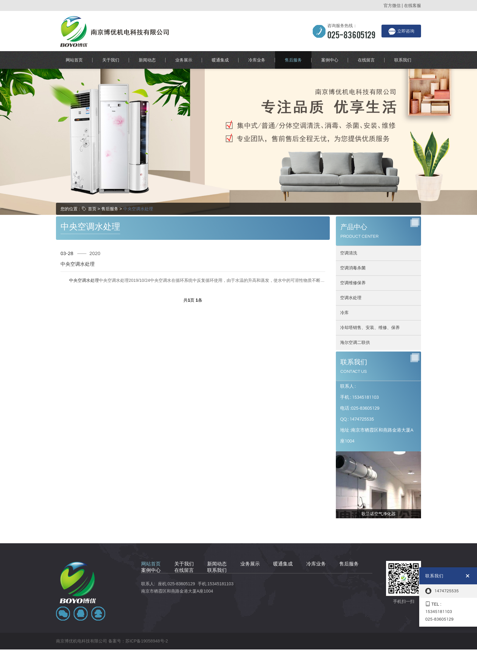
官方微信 (392, 5)
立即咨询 (401, 31)
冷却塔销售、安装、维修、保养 (370, 287)
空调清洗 (348, 212)
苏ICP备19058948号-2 (146, 600)
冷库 (344, 272)
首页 (92, 168)
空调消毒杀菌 (353, 227)
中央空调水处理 (138, 168)
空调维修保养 (353, 242)
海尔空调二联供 (355, 302)
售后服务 (109, 168)
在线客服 (412, 5)
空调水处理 (350, 257)
